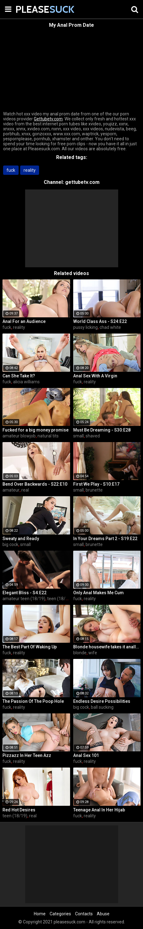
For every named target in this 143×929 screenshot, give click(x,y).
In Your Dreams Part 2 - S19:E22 (105, 538)
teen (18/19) (59, 598)
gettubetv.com (82, 182)
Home (40, 913)
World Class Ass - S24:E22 (100, 321)
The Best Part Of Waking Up (29, 646)
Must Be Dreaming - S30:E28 (102, 429)
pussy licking (85, 327)
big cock (10, 544)
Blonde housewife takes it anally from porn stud (107, 646)
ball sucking (102, 707)
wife (92, 652)
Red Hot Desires (18, 809)
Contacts (84, 913)
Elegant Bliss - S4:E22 (24, 592)
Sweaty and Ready (20, 538)
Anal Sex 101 (86, 755)
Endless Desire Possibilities (101, 701)
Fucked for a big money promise (35, 429)
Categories (60, 913)
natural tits (48, 435)
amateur (11, 490)
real (25, 490)
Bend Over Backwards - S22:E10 (34, 484)
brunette (94, 490)
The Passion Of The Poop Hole (33, 701)
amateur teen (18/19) (23, 598)
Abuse (103, 913)
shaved (93, 435)
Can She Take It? (18, 375)
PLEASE (31, 9)
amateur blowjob (19, 435)
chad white (110, 327)
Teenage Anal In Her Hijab (99, 809)
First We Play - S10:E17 (96, 484)
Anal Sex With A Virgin (95, 375)
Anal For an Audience (24, 321)
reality (30, 170)
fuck (11, 170)
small (78, 435)
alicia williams (26, 381)
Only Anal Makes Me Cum (98, 592)
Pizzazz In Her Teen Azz (26, 755)
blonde (80, 652)
